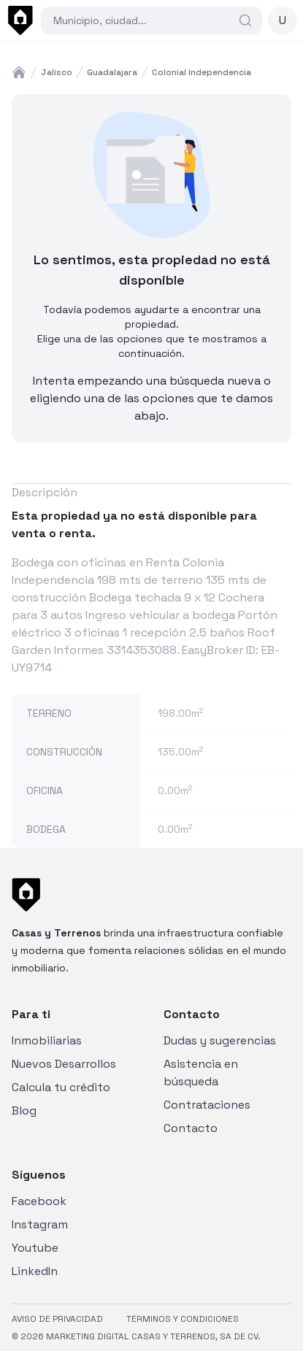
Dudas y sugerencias (220, 1040)
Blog (24, 1110)
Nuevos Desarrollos (64, 1063)
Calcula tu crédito (61, 1087)
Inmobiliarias (47, 1040)
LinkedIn (35, 1271)
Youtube (35, 1247)
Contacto (191, 1128)
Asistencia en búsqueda (201, 1072)
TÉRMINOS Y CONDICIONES (182, 1319)
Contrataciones (207, 1104)
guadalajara (112, 72)
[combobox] (144, 20)
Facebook (39, 1201)
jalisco (56, 72)
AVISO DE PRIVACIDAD (57, 1319)
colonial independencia (201, 72)
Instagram (40, 1224)
